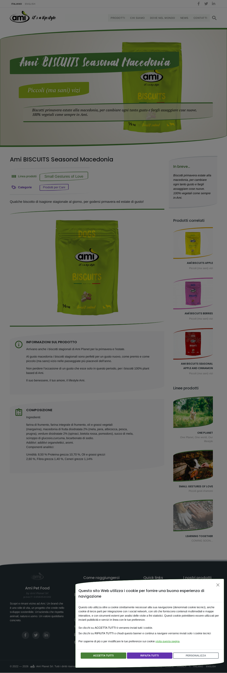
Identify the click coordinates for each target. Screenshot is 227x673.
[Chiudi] (218, 585)
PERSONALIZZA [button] (196, 655)
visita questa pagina (167, 641)
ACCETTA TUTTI (103, 655)
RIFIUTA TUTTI (149, 655)
